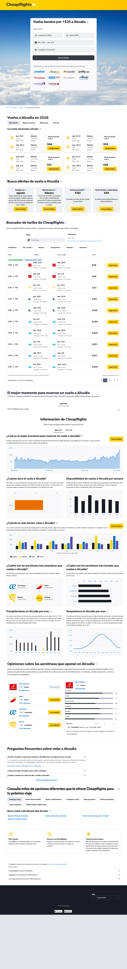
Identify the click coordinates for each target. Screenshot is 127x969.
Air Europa (23, 707)
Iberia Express (24, 682)
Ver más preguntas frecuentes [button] (46, 778)
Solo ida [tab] (56, 121)
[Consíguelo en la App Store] (68, 910)
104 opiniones (24, 689)
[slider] (102, 239)
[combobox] (39, 29)
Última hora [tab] (44, 121)
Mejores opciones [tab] (29, 121)
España (21, 106)
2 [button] (109, 379)
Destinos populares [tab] (107, 797)
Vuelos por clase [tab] (15, 797)
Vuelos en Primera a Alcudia (18, 814)
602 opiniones (24, 714)
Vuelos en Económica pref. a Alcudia (96, 814)
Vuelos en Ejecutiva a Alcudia (55, 814)
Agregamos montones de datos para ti (65, 873)
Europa (14, 106)
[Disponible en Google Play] (58, 910)
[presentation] (87, 22)
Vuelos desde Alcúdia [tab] (33, 797)
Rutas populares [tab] (89, 797)
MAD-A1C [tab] (58, 428)
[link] (21, 207)
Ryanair (21, 720)
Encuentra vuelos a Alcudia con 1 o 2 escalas (25, 764)
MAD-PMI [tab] (63, 402)
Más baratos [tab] (13, 121)
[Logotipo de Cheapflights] (18, 5)
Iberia (21, 694)
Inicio (8, 106)
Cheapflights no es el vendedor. (65, 869)
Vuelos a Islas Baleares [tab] (54, 797)
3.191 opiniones (24, 701)
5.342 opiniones (25, 727)
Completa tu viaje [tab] (72, 797)
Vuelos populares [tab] (15, 803)
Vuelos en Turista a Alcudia (17, 817)
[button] (47, 42)
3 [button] (114, 379)
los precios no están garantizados (57, 862)
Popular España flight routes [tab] (36, 803)
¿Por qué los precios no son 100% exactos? (65, 877)
